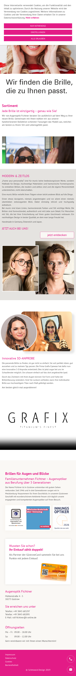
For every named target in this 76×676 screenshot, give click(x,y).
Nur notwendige (38, 26)
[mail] (70, 669)
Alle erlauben (38, 38)
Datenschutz (10, 658)
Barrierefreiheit (11, 665)
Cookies (8, 661)
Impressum (10, 654)
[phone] (70, 659)
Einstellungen (38, 32)
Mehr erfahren (32, 17)
